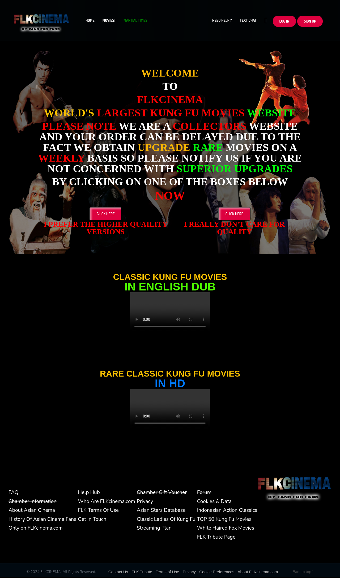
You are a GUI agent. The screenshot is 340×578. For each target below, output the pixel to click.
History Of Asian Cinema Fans (42, 519)
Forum (204, 492)
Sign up (310, 22)
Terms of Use (167, 572)
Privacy (145, 501)
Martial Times (135, 21)
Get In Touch (92, 519)
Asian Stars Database (161, 510)
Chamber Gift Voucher (162, 492)
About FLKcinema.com (258, 572)
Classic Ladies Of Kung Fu (166, 519)
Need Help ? (222, 21)
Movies (109, 21)
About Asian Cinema (31, 510)
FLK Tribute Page (216, 537)
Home (90, 21)
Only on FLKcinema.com (35, 528)
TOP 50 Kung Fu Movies (224, 519)
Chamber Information (32, 501)
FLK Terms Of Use (98, 510)
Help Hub (89, 492)
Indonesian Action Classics (227, 510)
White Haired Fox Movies (225, 528)
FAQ (13, 492)
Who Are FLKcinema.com (106, 501)
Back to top (303, 572)
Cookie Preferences (216, 572)
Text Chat (248, 21)
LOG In (284, 22)
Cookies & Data (214, 501)
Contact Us (118, 572)
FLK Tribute (141, 572)
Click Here (106, 214)
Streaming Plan (154, 528)
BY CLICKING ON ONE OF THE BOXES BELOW (170, 182)
